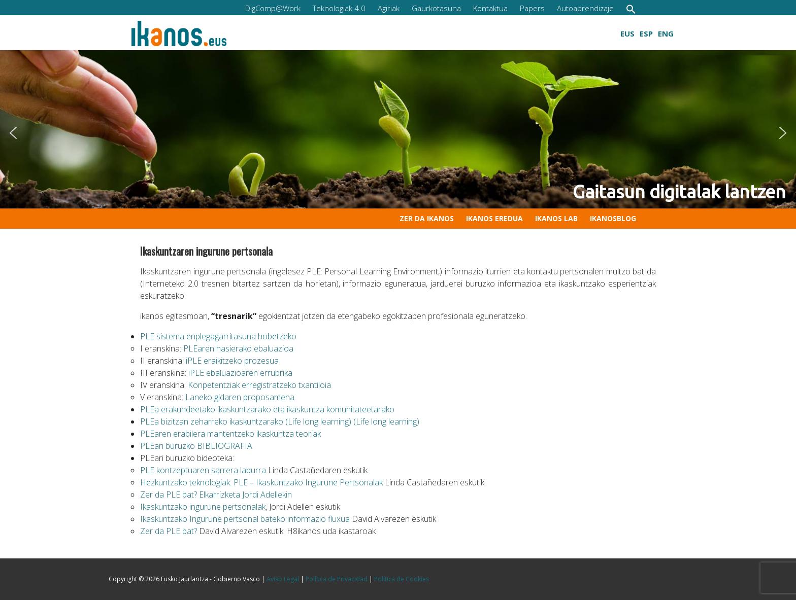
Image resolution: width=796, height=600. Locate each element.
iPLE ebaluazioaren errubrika (240, 372)
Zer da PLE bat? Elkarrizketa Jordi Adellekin (216, 494)
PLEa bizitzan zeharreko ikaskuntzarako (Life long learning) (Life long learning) (279, 421)
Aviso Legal (283, 579)
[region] (398, 133)
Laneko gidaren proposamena (238, 397)
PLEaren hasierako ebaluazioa (238, 348)
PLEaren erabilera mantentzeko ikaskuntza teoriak (230, 433)
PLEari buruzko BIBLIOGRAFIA (196, 445)
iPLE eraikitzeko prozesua (232, 360)
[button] (631, 9)
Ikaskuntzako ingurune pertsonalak (203, 506)
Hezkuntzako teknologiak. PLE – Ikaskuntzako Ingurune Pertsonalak (261, 482)
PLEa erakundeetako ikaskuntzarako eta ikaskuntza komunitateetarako (267, 409)
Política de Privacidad (337, 579)
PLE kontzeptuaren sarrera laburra (203, 470)
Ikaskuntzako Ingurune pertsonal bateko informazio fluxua (245, 518)
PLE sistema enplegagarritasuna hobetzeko (218, 336)
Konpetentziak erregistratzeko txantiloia (259, 385)
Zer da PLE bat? (168, 531)
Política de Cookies (401, 579)
